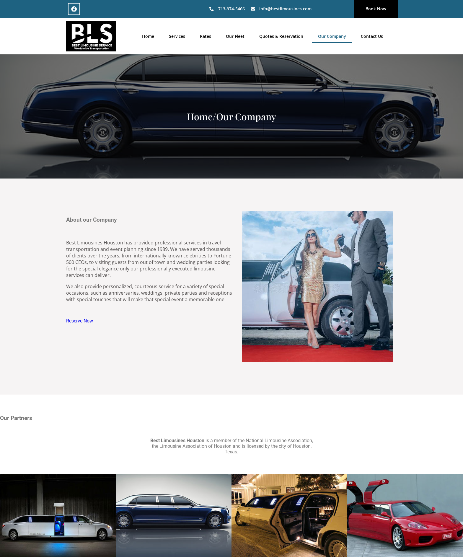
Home (148, 36)
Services (177, 36)
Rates (205, 36)
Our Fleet (235, 36)
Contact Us (372, 36)
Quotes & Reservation (281, 36)
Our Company (332, 36)
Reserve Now (79, 320)
